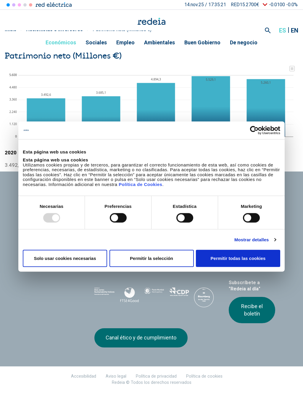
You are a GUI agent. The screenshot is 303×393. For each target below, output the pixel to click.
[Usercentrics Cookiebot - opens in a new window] (254, 130)
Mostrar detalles (251, 239)
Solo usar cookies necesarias (65, 258)
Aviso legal (116, 376)
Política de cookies (204, 376)
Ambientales (159, 42)
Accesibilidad (83, 376)
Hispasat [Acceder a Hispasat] (25, 5)
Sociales (96, 42)
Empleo (125, 42)
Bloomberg (204, 299)
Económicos (61, 42)
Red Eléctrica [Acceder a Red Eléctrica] (8, 5)
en (294, 30)
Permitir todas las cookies (238, 258)
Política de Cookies (140, 184)
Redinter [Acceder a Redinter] (14, 5)
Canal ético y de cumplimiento (141, 337)
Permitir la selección (151, 258)
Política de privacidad (156, 376)
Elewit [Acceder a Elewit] (30, 5)
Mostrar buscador (268, 30)
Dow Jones (104, 293)
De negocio (243, 42)
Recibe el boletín (252, 309)
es (282, 30)
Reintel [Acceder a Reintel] (19, 5)
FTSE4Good (129, 294)
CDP (179, 293)
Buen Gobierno (202, 42)
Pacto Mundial (154, 293)
